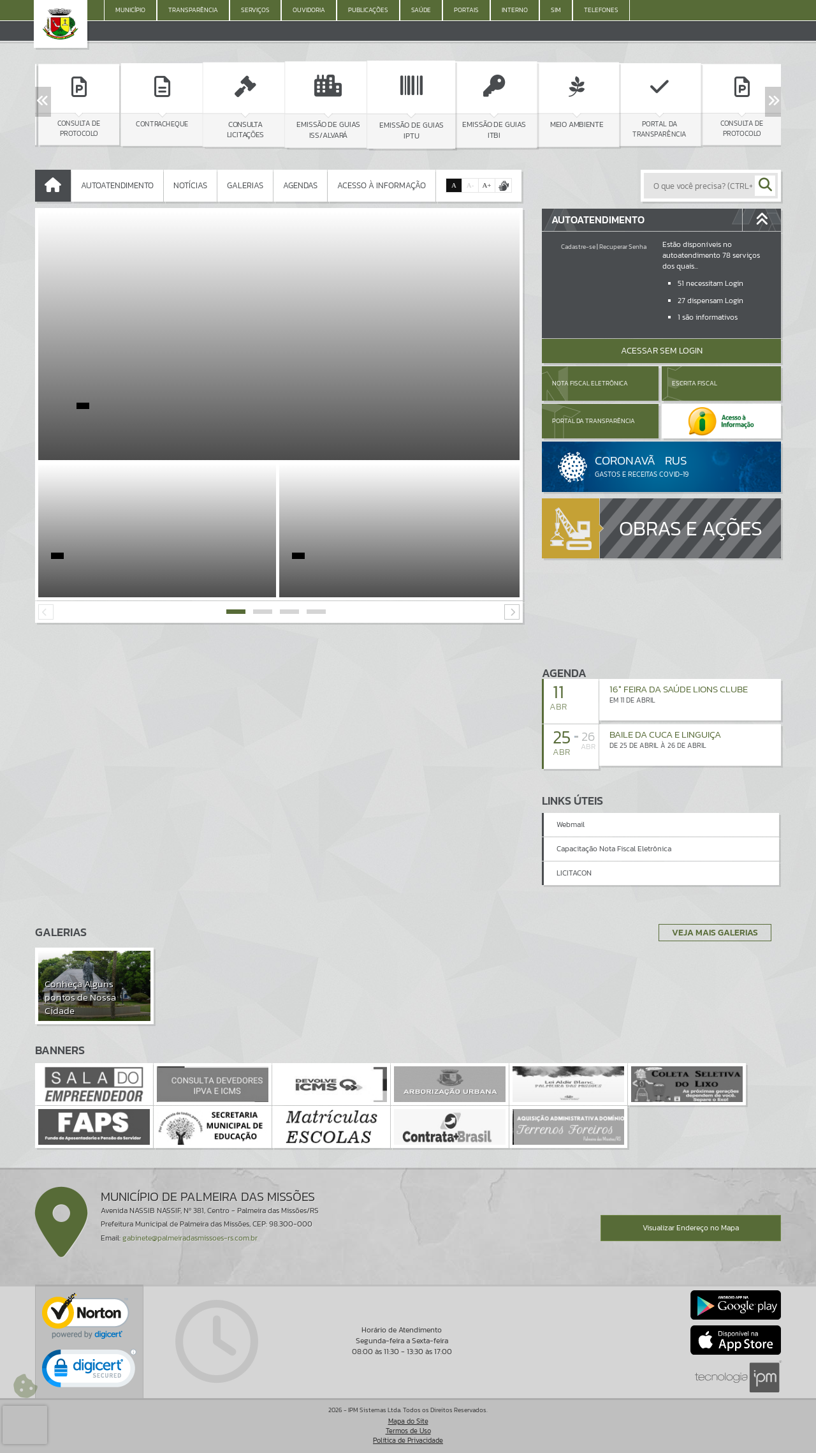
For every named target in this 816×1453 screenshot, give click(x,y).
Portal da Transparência (593, 421)
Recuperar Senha (622, 246)
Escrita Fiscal (694, 383)
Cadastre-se (578, 246)
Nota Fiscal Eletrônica (590, 383)
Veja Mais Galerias (715, 932)
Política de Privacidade (408, 1440)
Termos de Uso (408, 1431)
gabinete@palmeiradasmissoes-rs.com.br (190, 1238)
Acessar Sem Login (662, 350)
